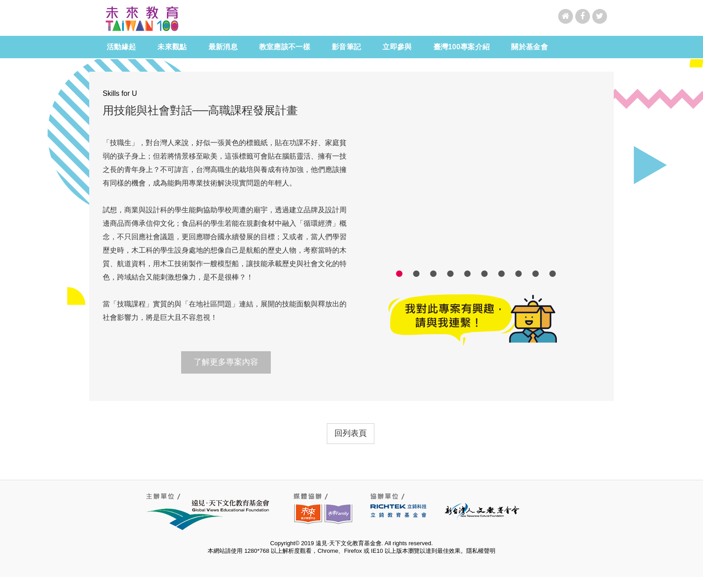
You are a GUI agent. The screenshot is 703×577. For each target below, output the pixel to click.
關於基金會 (530, 47)
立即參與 (397, 47)
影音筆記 (348, 47)
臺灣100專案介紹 (462, 47)
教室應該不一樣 (286, 47)
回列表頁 (350, 433)
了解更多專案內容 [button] (226, 361)
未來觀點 (174, 47)
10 (553, 273)
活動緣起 (121, 47)
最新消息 (224, 47)
